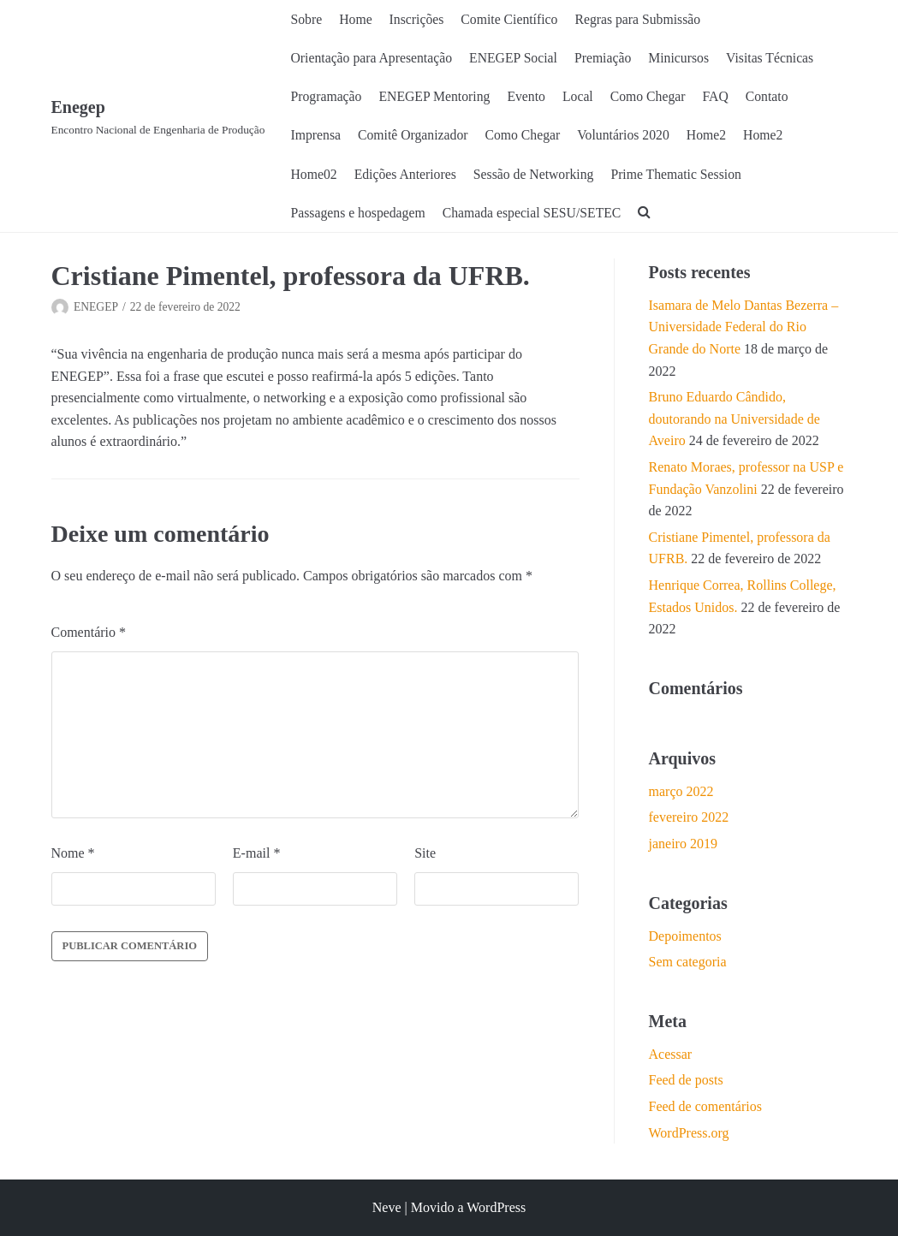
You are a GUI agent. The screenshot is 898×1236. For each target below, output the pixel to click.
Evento (529, 97)
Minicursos (685, 58)
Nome (73, 855)
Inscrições (418, 19)
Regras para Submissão (642, 19)
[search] (650, 215)
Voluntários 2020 (628, 136)
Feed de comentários (705, 1109)
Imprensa (316, 136)
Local (582, 97)
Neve (386, 1208)
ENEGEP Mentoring (436, 97)
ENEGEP (96, 309)
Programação (327, 97)
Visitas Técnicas (777, 58)
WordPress (496, 1208)
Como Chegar (653, 97)
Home (356, 19)
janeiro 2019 (683, 846)
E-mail (257, 855)
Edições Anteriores (407, 175)
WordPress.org (689, 1134)
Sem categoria (688, 964)
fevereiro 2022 (689, 819)
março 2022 (681, 793)
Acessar (671, 1056)
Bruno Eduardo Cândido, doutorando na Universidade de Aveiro (734, 421)
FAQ (721, 97)
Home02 (314, 175)
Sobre (307, 19)
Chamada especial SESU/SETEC (535, 214)
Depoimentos (685, 937)
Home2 (713, 136)
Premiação (608, 58)
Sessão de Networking (537, 175)
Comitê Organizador (415, 136)
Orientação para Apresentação (373, 58)
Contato (773, 97)
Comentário (89, 634)
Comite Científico (512, 19)
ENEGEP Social (517, 58)
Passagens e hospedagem (359, 214)
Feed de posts (686, 1082)
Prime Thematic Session (682, 175)
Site (425, 855)
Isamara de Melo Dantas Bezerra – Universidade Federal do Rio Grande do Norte (744, 329)
